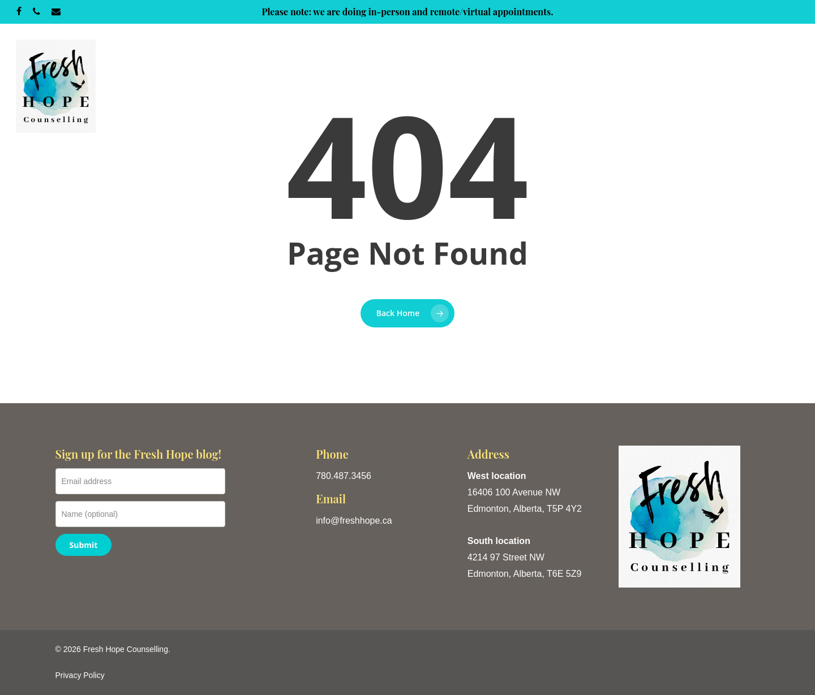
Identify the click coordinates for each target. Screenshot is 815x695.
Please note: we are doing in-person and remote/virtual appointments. (407, 12)
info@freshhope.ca (354, 520)
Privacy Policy (80, 675)
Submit (84, 544)
